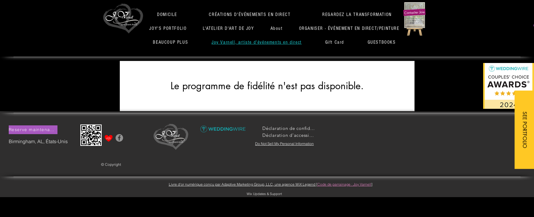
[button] (414, 12)
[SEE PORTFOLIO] (524, 129)
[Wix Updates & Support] (264, 193)
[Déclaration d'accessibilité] (288, 135)
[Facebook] (119, 138)
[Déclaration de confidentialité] (288, 128)
